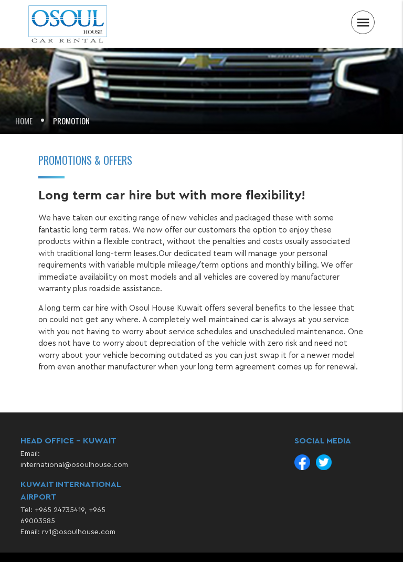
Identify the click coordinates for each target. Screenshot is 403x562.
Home (24, 120)
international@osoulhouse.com (74, 465)
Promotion (71, 120)
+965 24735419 (59, 510)
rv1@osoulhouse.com (78, 532)
